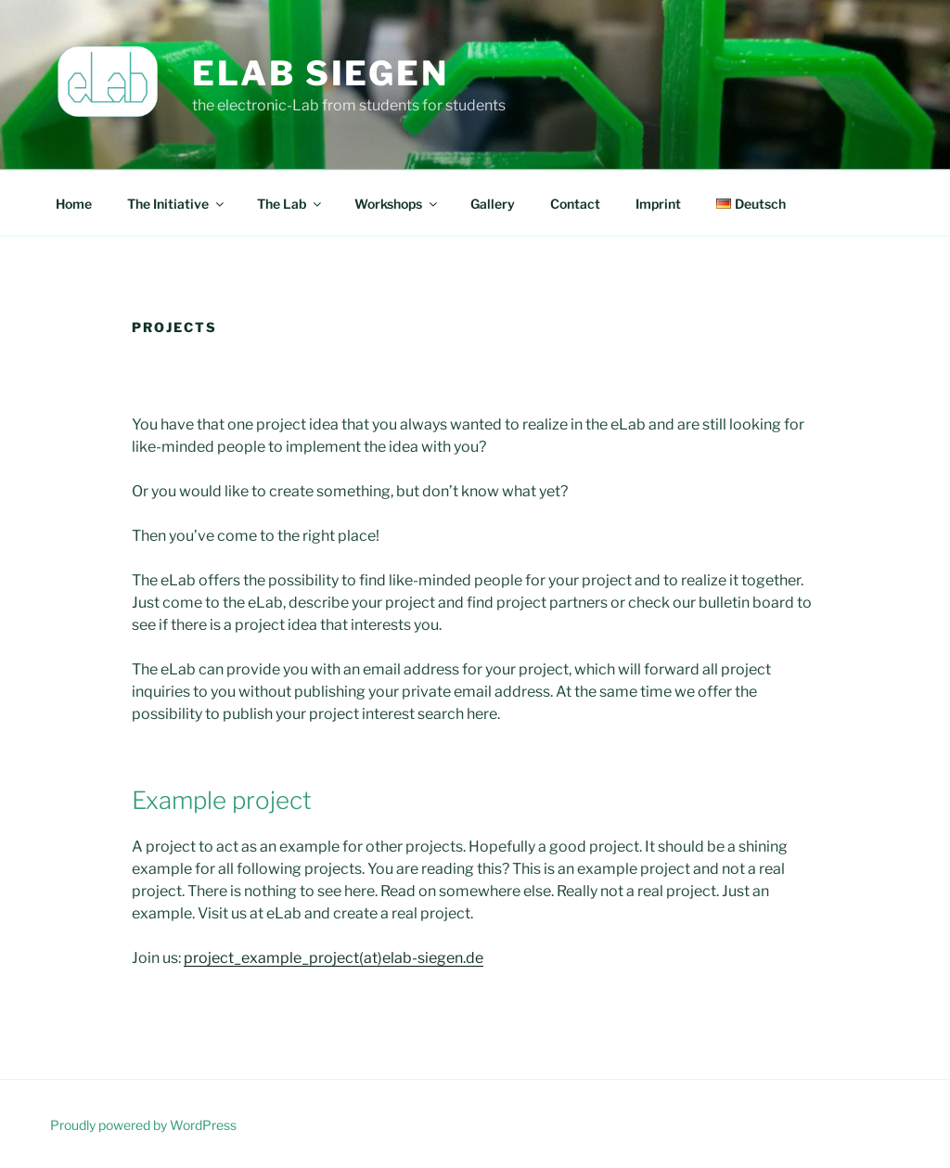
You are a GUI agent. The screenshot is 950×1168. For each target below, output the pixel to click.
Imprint (658, 204)
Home (74, 204)
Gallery (492, 204)
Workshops (397, 204)
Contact (575, 204)
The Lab (290, 204)
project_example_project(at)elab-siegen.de (333, 958)
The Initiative (176, 204)
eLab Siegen (320, 73)
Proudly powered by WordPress (143, 1125)
